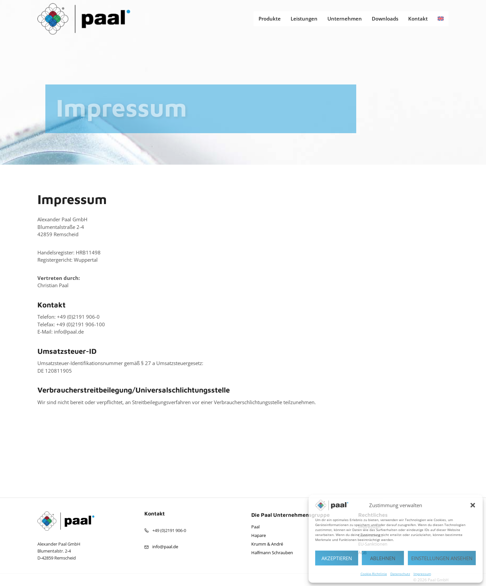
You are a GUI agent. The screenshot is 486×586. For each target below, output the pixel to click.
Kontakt (418, 18)
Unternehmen (344, 18)
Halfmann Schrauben (272, 553)
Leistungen (304, 18)
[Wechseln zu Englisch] (441, 18)
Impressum (422, 573)
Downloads (385, 18)
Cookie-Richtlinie (374, 573)
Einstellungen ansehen (441, 558)
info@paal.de (165, 547)
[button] (472, 505)
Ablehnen (382, 558)
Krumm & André (267, 544)
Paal (255, 527)
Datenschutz (400, 573)
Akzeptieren (336, 558)
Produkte (270, 18)
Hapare (258, 535)
